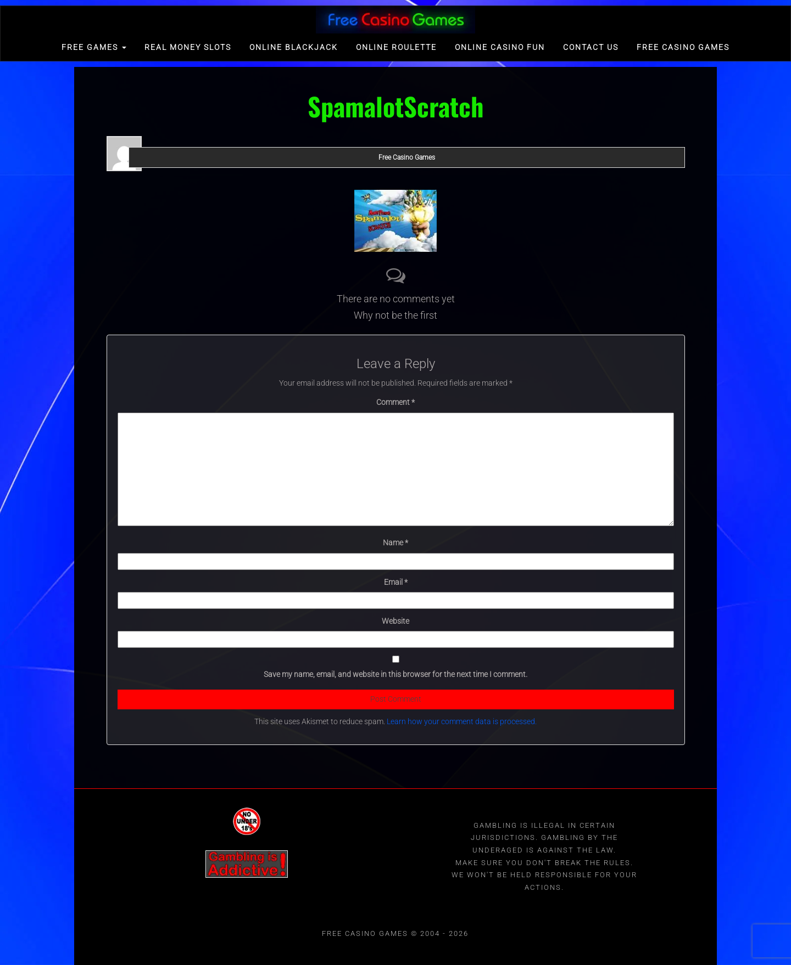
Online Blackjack (293, 47)
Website (395, 621)
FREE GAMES (94, 47)
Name (395, 542)
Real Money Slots (187, 47)
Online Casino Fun (500, 47)
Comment (395, 402)
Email (396, 582)
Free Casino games (683, 47)
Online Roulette (396, 47)
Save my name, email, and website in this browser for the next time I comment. (395, 674)
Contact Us (591, 47)
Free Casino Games (406, 157)
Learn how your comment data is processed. (462, 721)
